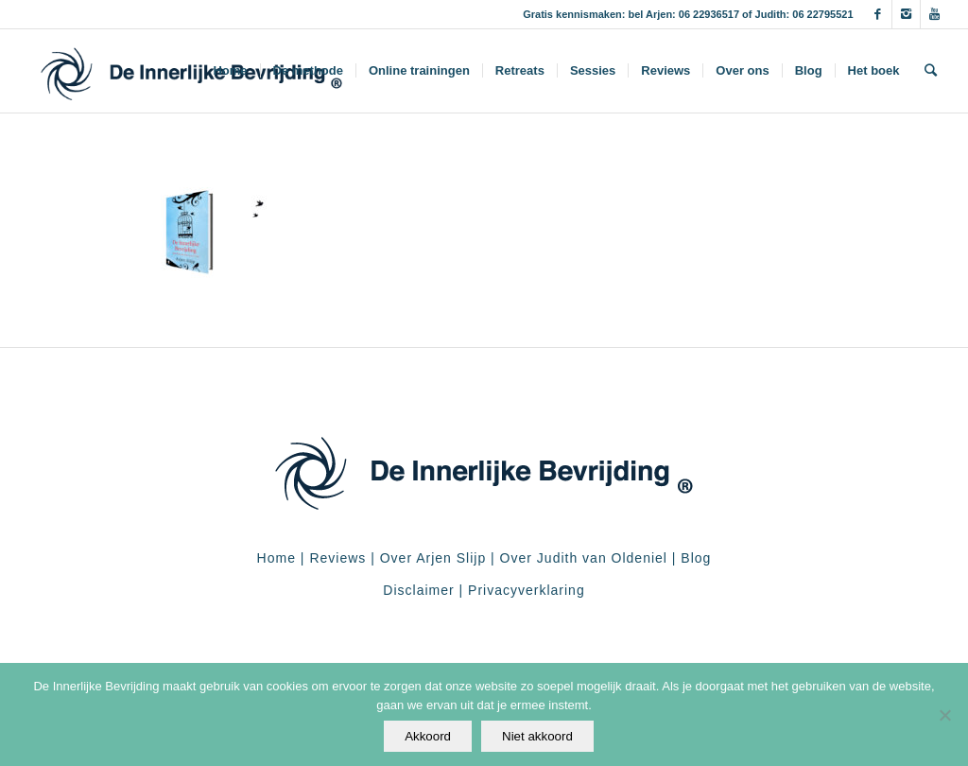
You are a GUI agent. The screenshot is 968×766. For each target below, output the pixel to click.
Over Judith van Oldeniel (581, 558)
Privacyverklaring (526, 590)
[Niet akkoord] (944, 714)
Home (276, 558)
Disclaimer (418, 590)
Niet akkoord (537, 736)
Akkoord (428, 736)
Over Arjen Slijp (433, 558)
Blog (696, 558)
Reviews (337, 558)
